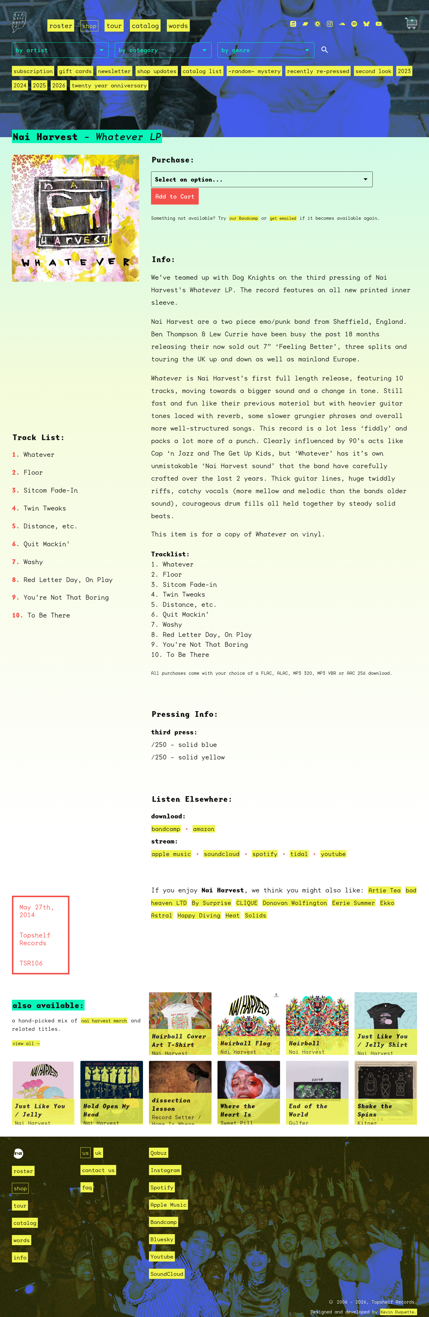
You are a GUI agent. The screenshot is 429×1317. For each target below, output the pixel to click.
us (86, 1139)
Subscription (33, 72)
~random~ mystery (254, 72)
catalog (146, 25)
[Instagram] (329, 24)
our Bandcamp (245, 204)
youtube (344, 839)
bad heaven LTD (179, 888)
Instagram (167, 1156)
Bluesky (164, 1225)
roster (60, 25)
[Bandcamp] (305, 24)
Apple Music (171, 1190)
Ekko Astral (173, 900)
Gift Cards (75, 72)
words (179, 25)
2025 (39, 86)
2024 (20, 86)
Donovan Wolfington (322, 888)
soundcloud (226, 839)
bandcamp (167, 814)
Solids (283, 900)
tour (115, 25)
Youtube (164, 1242)
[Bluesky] (366, 24)
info (21, 1243)
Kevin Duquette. (396, 1298)
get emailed (288, 204)
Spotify (164, 1173)
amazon (207, 814)
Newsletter (114, 72)
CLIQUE (270, 888)
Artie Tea (386, 875)
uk (100, 1139)
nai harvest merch (109, 1006)
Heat (258, 900)
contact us (101, 1156)
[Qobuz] (317, 24)
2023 (404, 72)
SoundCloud (169, 1260)
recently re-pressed (318, 72)
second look (373, 72)
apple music (173, 839)
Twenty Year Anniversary (109, 86)
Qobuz (160, 1139)
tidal (308, 839)
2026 (58, 86)
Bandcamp (165, 1208)
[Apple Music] (293, 24)
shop (90, 25)
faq (88, 1173)
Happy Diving (222, 900)
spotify (272, 839)
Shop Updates (156, 72)
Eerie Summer (385, 888)
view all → (29, 1028)
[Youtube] (378, 24)
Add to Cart (313, 181)
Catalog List (202, 72)
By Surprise (232, 888)
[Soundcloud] (342, 24)
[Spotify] (354, 24)
